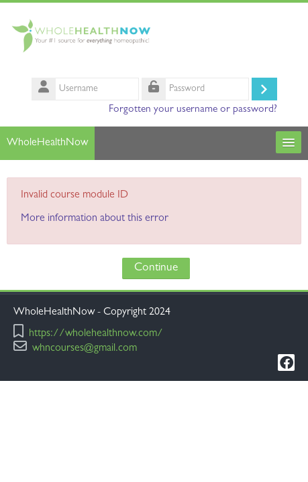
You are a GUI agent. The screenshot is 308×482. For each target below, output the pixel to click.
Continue (156, 268)
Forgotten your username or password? (193, 109)
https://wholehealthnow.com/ (96, 334)
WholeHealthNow (47, 143)
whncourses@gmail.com (84, 349)
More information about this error (94, 219)
